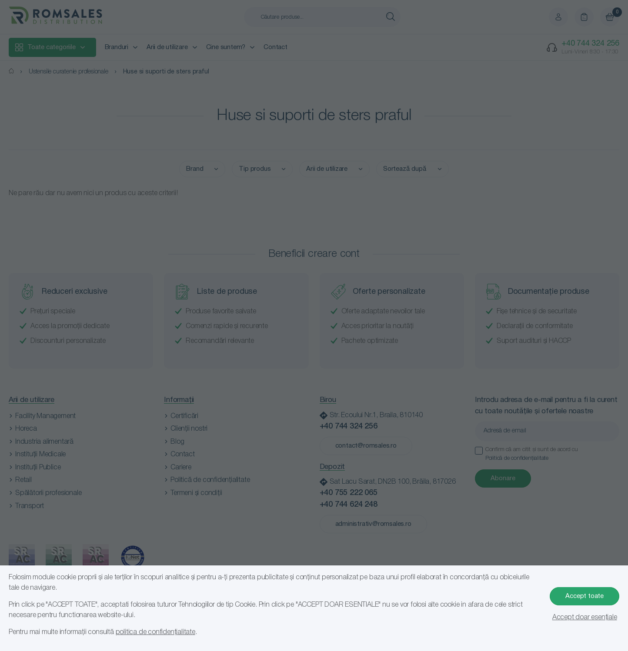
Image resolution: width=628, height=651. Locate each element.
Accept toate (584, 596)
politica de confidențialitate (155, 632)
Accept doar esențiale (584, 617)
